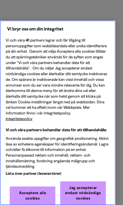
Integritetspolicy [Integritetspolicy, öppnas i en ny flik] (19, 119)
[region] (58, 112)
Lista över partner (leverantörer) (33, 173)
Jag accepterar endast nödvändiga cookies (83, 193)
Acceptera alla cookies (32, 195)
